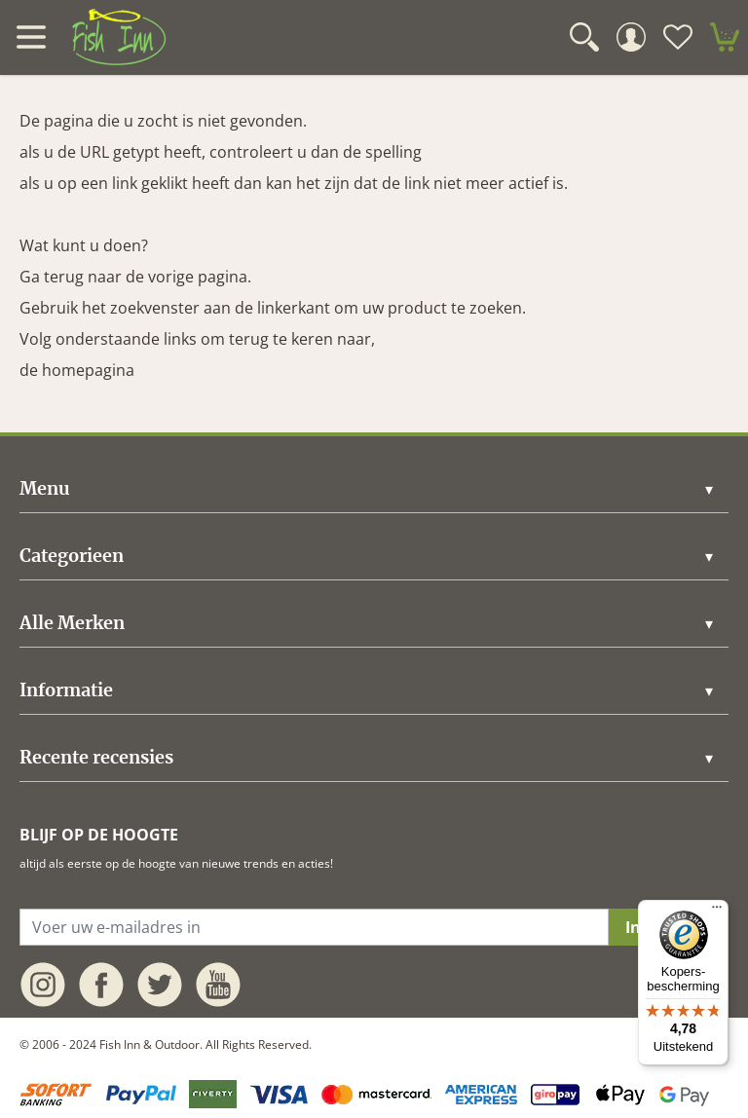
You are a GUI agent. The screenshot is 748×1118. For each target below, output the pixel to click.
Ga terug (51, 276)
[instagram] (42, 984)
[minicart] (724, 37)
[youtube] (218, 984)
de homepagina (76, 370)
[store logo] (119, 37)
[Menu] (717, 911)
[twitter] (159, 984)
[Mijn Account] (631, 37)
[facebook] (101, 984)
